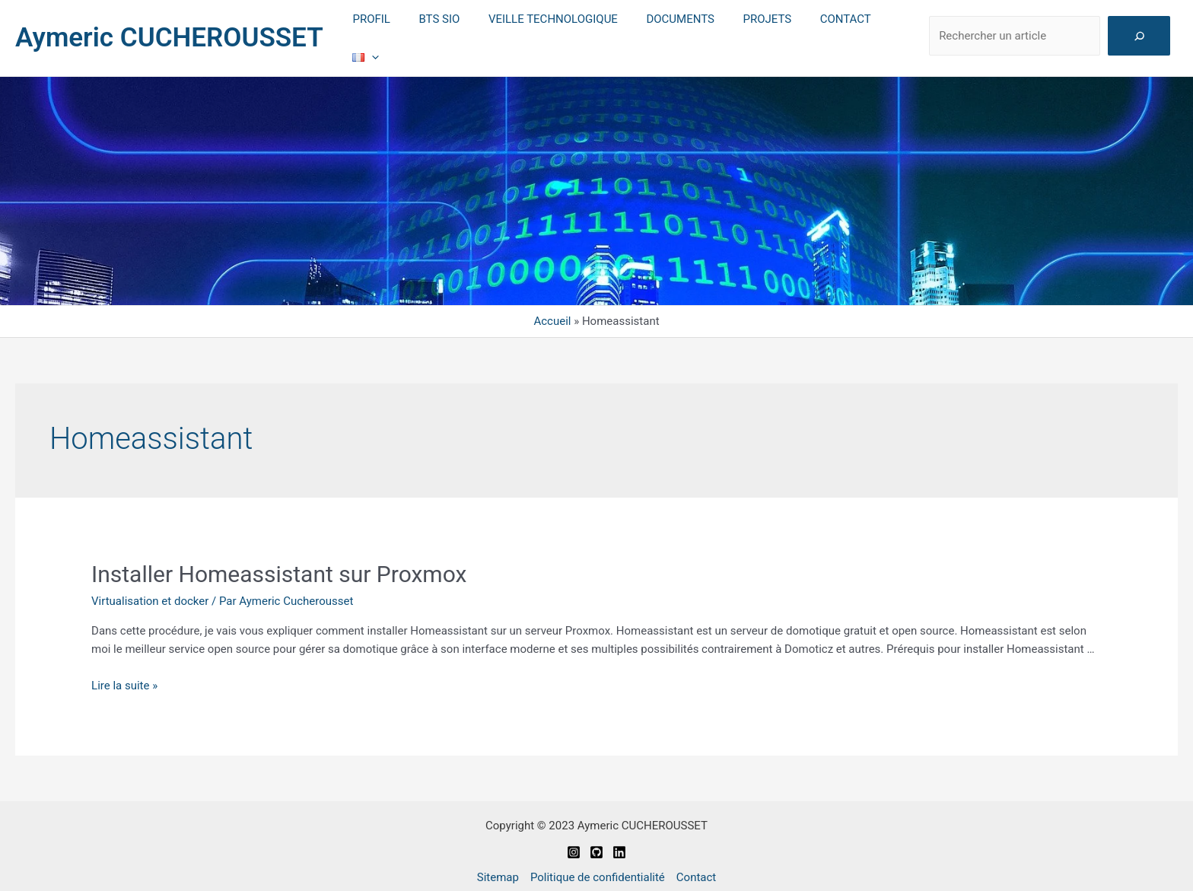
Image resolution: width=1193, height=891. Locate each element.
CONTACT (827, 33)
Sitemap (498, 866)
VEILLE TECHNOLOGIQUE (552, 33)
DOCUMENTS (674, 33)
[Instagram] (574, 841)
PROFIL (381, 33)
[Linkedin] (619, 841)
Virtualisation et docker (149, 591)
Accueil (552, 311)
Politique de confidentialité (597, 866)
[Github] (596, 841)
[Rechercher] (1139, 31)
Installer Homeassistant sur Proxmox (278, 564)
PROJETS (754, 33)
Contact (696, 866)
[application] (895, 33)
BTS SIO (444, 33)
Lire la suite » (124, 675)
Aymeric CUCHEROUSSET (169, 32)
